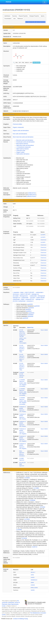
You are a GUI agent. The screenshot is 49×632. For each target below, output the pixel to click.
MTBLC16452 (34, 587)
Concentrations (7, 18)
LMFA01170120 (31, 196)
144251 (32, 577)
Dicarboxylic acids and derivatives (25, 142)
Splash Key (30, 327)
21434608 (27, 477)
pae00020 (28, 309)
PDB (23, 62)
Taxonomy (14, 16)
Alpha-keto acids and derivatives (25, 145)
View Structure (36, 62)
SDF (20, 62)
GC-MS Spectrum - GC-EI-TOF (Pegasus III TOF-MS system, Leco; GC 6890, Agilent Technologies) (22, 336)
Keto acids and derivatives (20, 133)
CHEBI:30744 (32, 193)
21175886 (36, 488)
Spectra (42, 16)
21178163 (27, 519)
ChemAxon (43, 239)
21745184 (24, 538)
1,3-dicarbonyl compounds (23, 147)
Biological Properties (34, 16)
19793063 (42, 507)
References (20, 18)
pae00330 (37, 306)
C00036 (33, 585)
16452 (32, 574)
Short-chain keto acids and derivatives (23, 137)
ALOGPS (43, 234)
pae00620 (30, 314)
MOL (17, 62)
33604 (32, 582)
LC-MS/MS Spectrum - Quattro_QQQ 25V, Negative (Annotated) (22, 392)
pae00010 (28, 311)
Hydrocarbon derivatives (22, 154)
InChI (31, 62)
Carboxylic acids (20, 150)
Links (14, 18)
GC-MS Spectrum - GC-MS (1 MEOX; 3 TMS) (22, 366)
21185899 (19, 529)
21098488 (32, 500)
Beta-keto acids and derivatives (24, 140)
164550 (32, 590)
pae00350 (30, 316)
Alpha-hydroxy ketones (22, 148)
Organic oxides (20, 152)
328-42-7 (33, 572)
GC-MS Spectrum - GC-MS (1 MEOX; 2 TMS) (22, 348)
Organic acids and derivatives (21, 130)
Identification (7, 16)
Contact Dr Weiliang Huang (20, 618)
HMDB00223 (34, 580)
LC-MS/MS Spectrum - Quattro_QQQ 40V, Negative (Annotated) (22, 401)
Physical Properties (23, 16)
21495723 (34, 547)
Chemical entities (17, 124)
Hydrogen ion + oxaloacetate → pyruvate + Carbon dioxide (28, 297)
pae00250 (30, 304)
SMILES (27, 62)
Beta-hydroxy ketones (22, 143)
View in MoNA (44, 330)
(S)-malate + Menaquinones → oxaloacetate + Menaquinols (29, 296)
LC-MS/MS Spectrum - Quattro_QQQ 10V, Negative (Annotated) (22, 383)
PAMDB (8, 2)
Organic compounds (18, 127)
